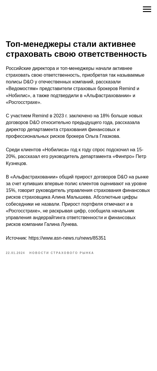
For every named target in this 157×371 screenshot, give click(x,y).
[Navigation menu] (147, 9)
